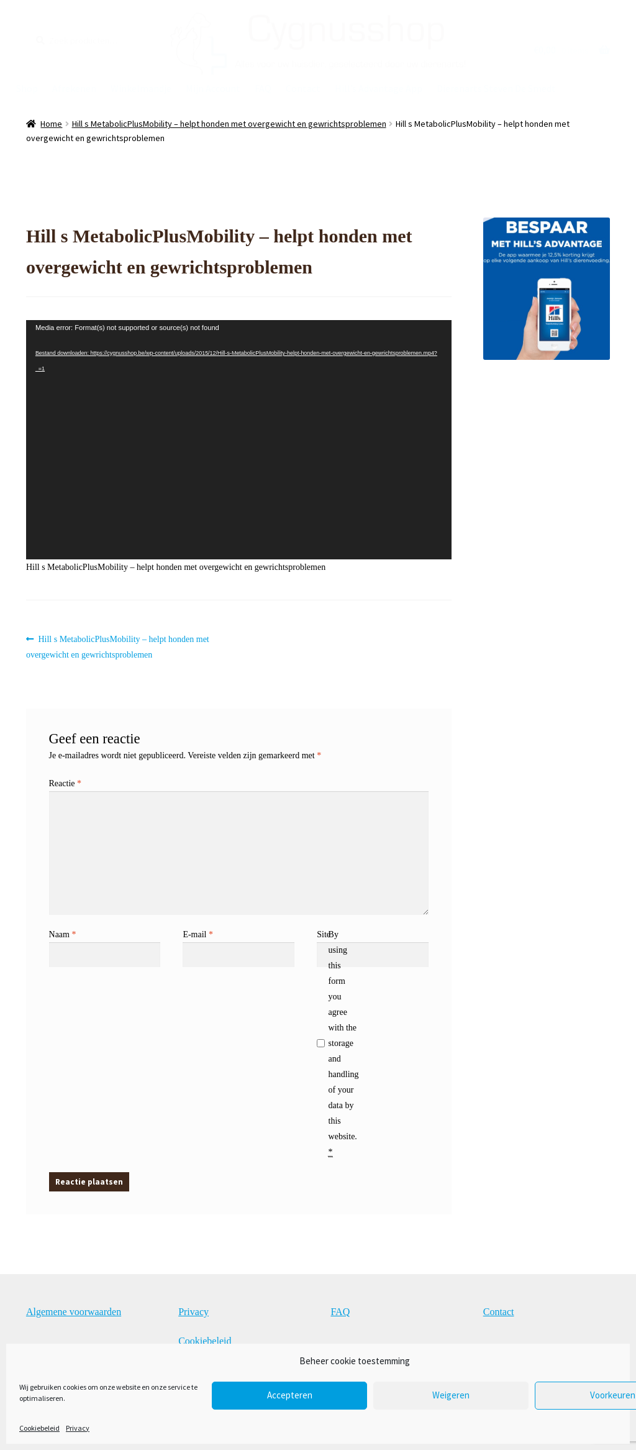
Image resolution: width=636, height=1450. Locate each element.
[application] (239, 439)
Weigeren (451, 1395)
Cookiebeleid (39, 1428)
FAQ (263, 88)
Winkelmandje (141, 88)
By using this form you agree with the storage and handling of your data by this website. (344, 1043)
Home (51, 123)
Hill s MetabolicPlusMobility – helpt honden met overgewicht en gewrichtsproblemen (229, 123)
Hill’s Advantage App (378, 88)
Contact (303, 88)
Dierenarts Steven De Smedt (496, 88)
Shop (27, 88)
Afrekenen (74, 88)
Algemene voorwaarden (73, 1311)
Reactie (65, 783)
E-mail (198, 934)
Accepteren (289, 1395)
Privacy (77, 1428)
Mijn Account (213, 88)
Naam (62, 934)
